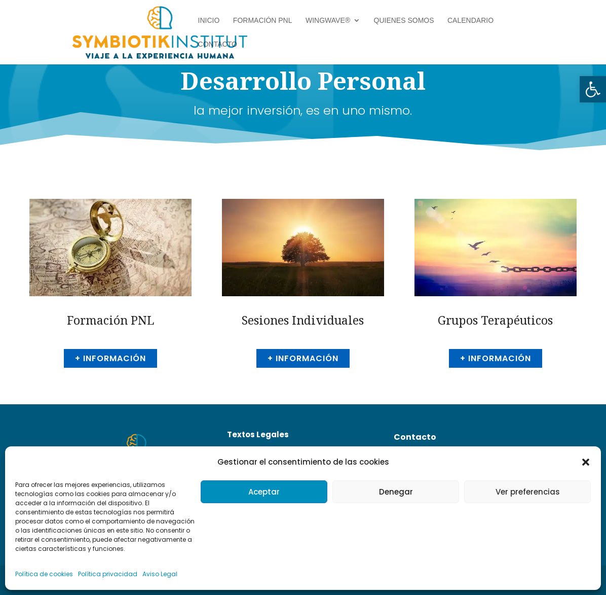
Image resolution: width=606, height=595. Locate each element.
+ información (110, 358)
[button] (593, 89)
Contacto (217, 44)
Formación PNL (262, 20)
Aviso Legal (159, 574)
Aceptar (264, 491)
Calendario (470, 20)
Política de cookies (44, 574)
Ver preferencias (528, 491)
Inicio (209, 20)
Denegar (396, 491)
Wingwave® (328, 20)
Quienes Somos (404, 20)
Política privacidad (107, 574)
